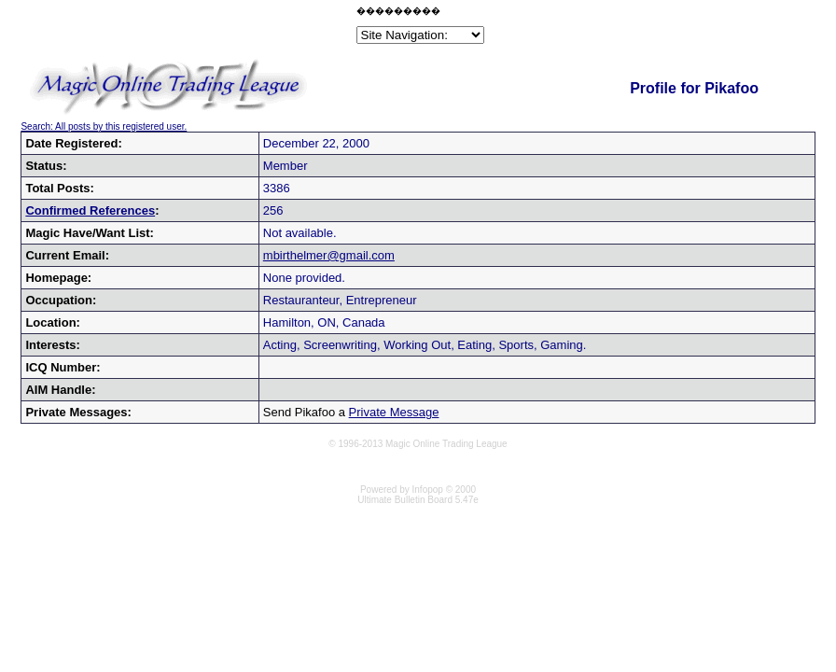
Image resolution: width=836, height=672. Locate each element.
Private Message (394, 412)
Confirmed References (90, 210)
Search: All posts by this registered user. (104, 126)
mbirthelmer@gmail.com (329, 255)
